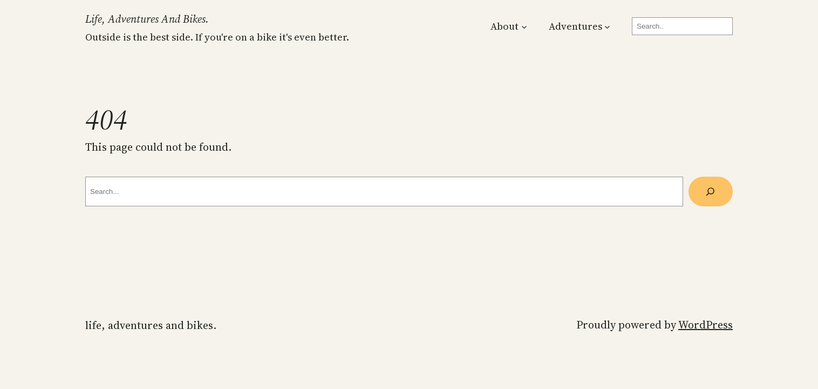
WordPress (705, 324)
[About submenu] (524, 26)
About (504, 26)
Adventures (575, 26)
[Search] (711, 192)
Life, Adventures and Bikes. (147, 18)
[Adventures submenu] (607, 26)
